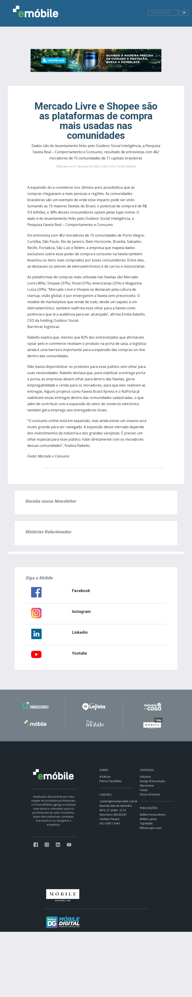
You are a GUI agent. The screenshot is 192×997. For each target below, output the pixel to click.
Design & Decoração (152, 781)
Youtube (79, 653)
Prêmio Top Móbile (110, 781)
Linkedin (80, 632)
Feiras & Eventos (150, 794)
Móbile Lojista (148, 819)
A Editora (105, 776)
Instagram (81, 611)
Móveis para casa (151, 828)
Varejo (144, 790)
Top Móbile (146, 823)
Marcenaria (147, 785)
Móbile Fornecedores (153, 814)
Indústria (145, 776)
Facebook (81, 590)
